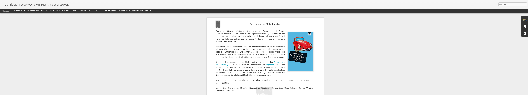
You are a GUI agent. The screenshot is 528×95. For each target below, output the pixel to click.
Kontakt (148, 11)
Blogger (273, 93)
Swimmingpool (225, 50)
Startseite (18, 11)
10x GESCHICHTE (79, 11)
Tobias (279, 91)
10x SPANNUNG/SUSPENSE (57, 11)
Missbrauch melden (283, 93)
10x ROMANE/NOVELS (34, 11)
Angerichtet (270, 50)
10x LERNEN (94, 11)
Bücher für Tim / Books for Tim (130, 11)
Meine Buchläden (109, 11)
